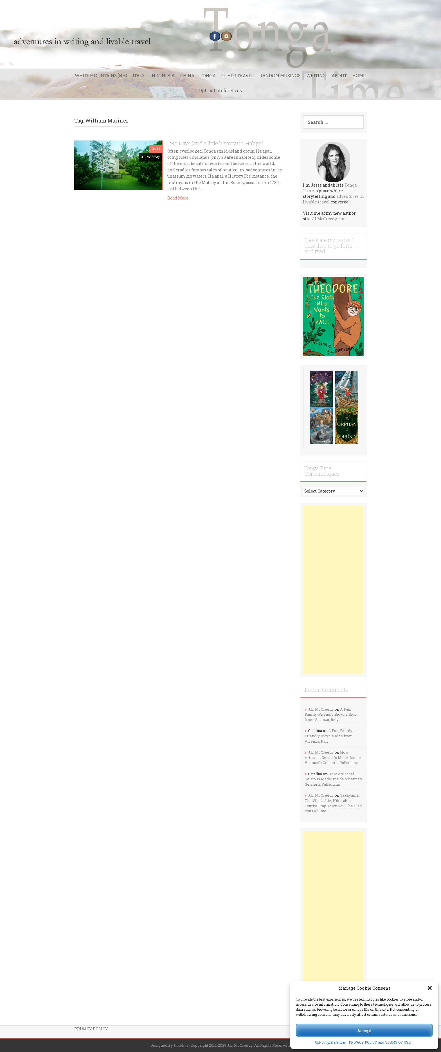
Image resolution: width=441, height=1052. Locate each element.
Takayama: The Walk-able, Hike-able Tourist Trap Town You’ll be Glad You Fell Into (333, 803)
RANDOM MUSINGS (280, 75)
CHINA (187, 75)
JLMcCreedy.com (329, 218)
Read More (177, 198)
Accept (364, 1030)
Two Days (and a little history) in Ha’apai (215, 143)
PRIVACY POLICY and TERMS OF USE (380, 1042)
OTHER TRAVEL (237, 75)
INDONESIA (162, 75)
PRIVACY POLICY (91, 1028)
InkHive (181, 1045)
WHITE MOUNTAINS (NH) (101, 75)
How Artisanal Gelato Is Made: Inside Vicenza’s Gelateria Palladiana (333, 757)
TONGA (208, 75)
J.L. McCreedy (150, 157)
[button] (430, 988)
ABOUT (339, 75)
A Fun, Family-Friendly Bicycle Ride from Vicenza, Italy (331, 714)
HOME (359, 75)
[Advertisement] (333, 590)
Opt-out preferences (330, 1042)
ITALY (139, 75)
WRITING (316, 75)
